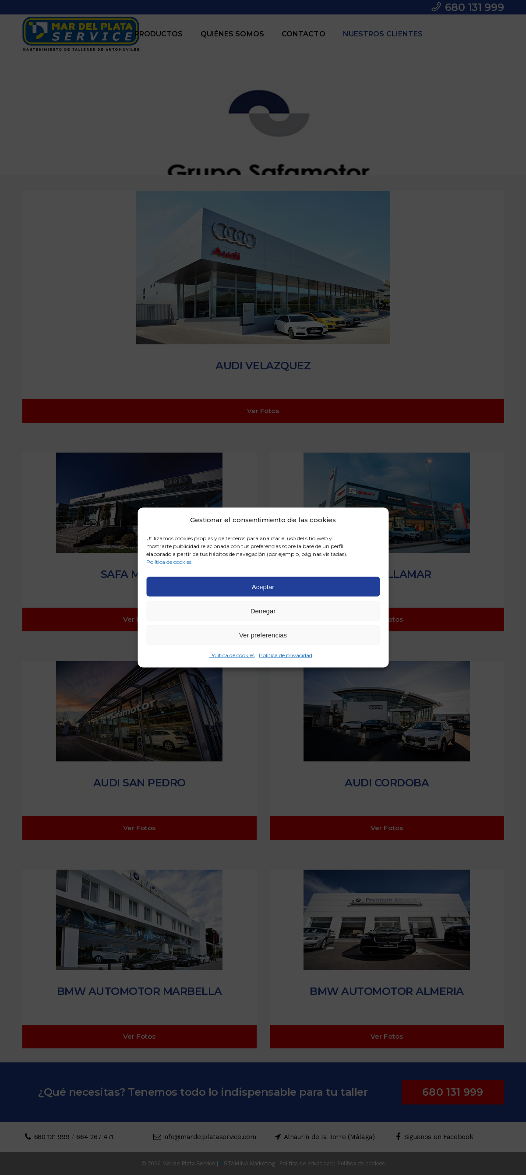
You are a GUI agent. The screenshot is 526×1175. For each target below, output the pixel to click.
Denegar (263, 610)
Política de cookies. (169, 562)
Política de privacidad (285, 655)
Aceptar (263, 586)
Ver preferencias (263, 634)
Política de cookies (231, 655)
